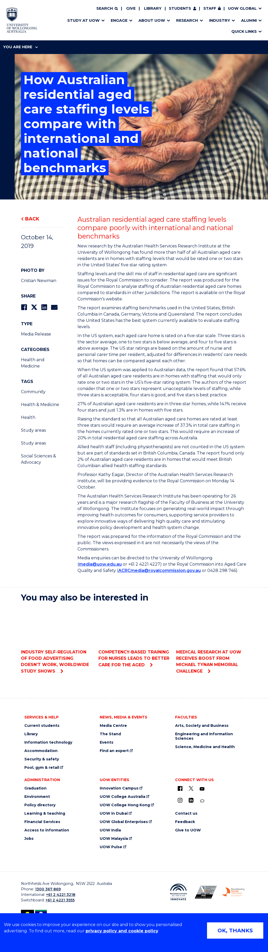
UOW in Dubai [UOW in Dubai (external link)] (114, 813)
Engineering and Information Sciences (204, 736)
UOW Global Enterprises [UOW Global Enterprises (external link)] (124, 822)
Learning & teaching (44, 813)
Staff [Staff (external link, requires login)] (209, 8)
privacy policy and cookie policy (122, 930)
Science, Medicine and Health (205, 747)
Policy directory (39, 805)
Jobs (29, 838)
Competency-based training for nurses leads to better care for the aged (133, 637)
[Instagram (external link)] (180, 800)
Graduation (35, 788)
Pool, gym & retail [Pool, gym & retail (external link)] (41, 767)
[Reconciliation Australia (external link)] (178, 892)
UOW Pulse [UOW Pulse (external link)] (111, 847)
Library (152, 8)
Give (131, 8)
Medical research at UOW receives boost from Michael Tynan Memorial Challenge (211, 640)
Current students (41, 725)
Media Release (36, 334)
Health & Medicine (40, 404)
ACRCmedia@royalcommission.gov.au (159, 570)
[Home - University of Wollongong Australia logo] (22, 20)
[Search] (107, 8)
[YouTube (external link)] (202, 789)
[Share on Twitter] (34, 307)
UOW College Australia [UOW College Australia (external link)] (122, 796)
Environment (37, 796)
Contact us (186, 813)
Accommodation (41, 751)
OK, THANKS (235, 930)
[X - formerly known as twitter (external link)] (191, 788)
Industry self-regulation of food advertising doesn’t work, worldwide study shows (56, 640)
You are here (20, 47)
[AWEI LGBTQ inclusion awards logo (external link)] (206, 892)
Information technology (48, 742)
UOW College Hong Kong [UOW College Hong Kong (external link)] (125, 805)
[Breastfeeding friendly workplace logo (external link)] (233, 892)
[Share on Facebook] (24, 307)
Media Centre (113, 725)
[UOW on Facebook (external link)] (180, 788)
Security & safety (41, 759)
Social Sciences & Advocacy (38, 459)
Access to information (46, 830)
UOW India (110, 830)
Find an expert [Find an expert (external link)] (114, 751)
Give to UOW (188, 830)
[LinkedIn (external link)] (191, 800)
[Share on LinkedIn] (44, 307)
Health (28, 417)
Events (106, 742)
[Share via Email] (54, 307)
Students (180, 8)
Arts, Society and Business (201, 725)
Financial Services (42, 822)
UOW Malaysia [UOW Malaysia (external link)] (114, 838)
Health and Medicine (32, 363)
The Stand (110, 734)
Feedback (185, 822)
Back (32, 219)
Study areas (33, 430)
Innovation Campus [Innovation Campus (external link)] (119, 788)
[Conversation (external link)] (202, 801)
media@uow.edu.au (100, 564)
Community (33, 391)
